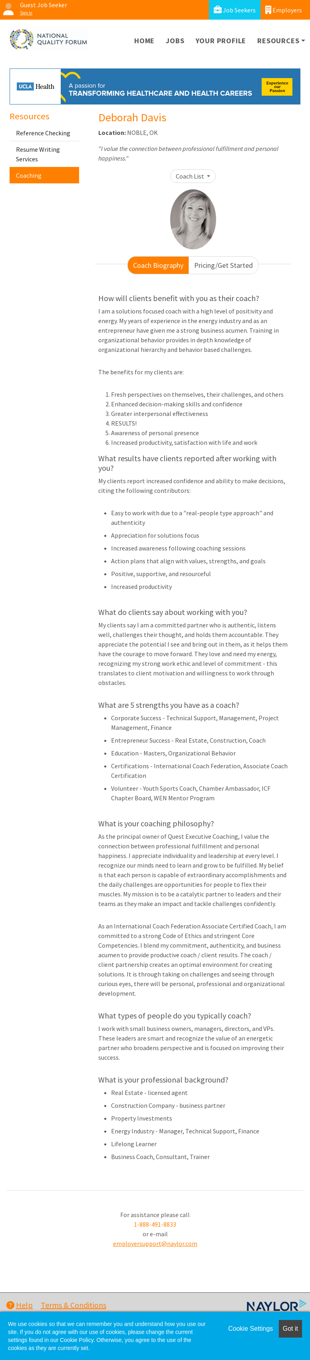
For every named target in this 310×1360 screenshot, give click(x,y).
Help (19, 1305)
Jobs (175, 40)
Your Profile (221, 40)
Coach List (190, 176)
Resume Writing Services (38, 154)
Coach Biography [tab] (158, 265)
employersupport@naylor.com (155, 1243)
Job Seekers (235, 10)
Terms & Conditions (73, 1305)
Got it (290, 1328)
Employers (283, 10)
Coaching (29, 175)
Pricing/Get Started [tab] (223, 265)
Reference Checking (43, 133)
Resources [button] (278, 40)
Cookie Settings (250, 1328)
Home (144, 40)
